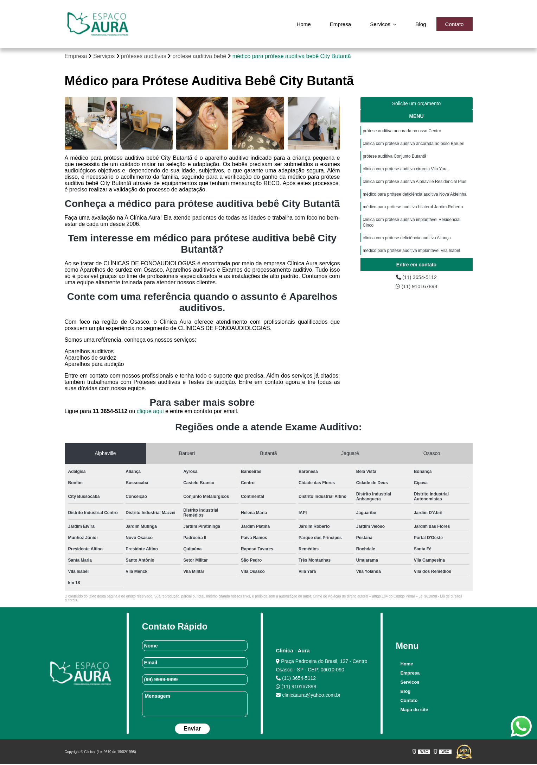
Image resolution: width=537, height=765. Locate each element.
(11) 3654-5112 (416, 283)
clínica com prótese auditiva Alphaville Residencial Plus (414, 185)
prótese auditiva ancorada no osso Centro (402, 131)
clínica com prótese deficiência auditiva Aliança (407, 245)
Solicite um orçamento (416, 104)
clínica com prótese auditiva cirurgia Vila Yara (405, 172)
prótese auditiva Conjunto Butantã (395, 158)
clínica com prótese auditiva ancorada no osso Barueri (414, 145)
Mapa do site (413, 710)
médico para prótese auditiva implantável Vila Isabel (411, 258)
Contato (454, 24)
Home (299, 24)
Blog (419, 24)
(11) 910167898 (416, 293)
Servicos (378, 24)
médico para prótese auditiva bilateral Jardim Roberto (413, 212)
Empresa (337, 24)
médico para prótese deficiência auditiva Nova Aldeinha (415, 198)
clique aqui (150, 412)
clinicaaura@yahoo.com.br (308, 695)
